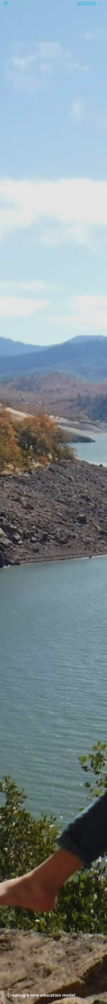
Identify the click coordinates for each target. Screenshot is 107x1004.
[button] (99, 3)
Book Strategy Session (86, 3)
